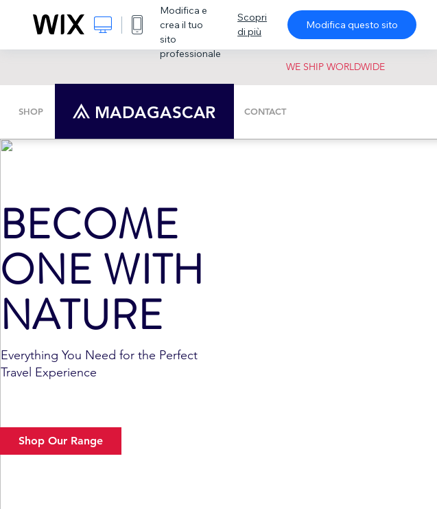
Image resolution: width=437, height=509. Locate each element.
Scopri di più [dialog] (252, 24)
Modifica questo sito (352, 25)
